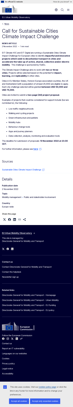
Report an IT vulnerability (13, 348)
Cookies (5, 358)
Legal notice (7, 368)
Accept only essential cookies (45, 401)
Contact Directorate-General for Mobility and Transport (27, 267)
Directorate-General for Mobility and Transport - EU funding (29, 305)
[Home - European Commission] (9, 9)
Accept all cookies (19, 401)
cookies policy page (47, 387)
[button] (5, 220)
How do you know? (62, 2)
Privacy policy (8, 363)
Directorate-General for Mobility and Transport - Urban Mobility (30, 300)
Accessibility (7, 373)
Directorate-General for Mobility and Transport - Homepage (29, 295)
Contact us (7, 343)
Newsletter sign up (10, 277)
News (7, 24)
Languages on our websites (14, 353)
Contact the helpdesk (11, 272)
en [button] (56, 9)
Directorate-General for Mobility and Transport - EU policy (28, 310)
